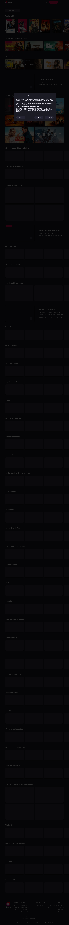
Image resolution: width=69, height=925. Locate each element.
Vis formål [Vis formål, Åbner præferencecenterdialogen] (21, 117)
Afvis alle (39, 117)
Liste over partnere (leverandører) (23, 112)
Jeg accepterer (49, 117)
